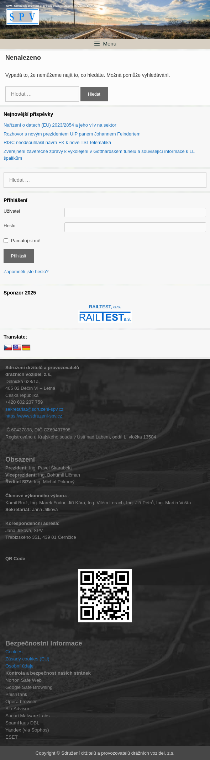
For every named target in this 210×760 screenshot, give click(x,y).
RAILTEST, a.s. (105, 306)
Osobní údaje (19, 666)
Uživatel (12, 211)
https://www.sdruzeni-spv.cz (33, 416)
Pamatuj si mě (25, 240)
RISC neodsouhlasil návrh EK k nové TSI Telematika (57, 142)
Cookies (13, 651)
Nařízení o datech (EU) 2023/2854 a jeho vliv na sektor (60, 125)
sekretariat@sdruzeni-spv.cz (34, 409)
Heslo (9, 225)
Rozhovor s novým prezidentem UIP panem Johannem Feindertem (72, 134)
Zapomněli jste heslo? (26, 271)
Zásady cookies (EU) (27, 658)
